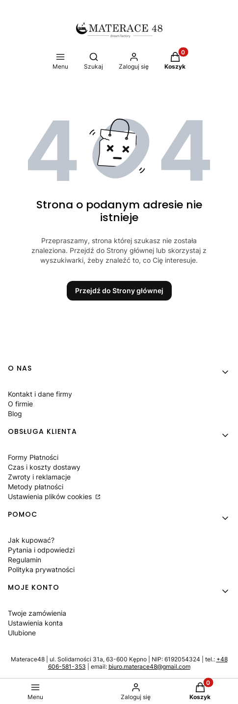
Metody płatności (35, 486)
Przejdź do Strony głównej (119, 290)
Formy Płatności (33, 457)
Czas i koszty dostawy (44, 467)
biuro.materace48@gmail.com (149, 666)
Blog (15, 413)
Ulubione (22, 633)
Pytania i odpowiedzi (41, 550)
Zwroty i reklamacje (39, 477)
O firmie (20, 404)
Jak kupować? (31, 540)
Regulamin (24, 559)
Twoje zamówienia (37, 613)
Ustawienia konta (35, 623)
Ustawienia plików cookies (51, 496)
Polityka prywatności (41, 569)
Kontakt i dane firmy (40, 394)
